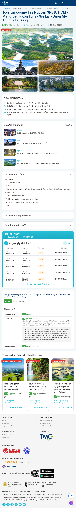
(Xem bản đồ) (58, 494)
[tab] (38, 132)
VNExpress (5, 437)
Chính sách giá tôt (45, 423)
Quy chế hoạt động (8, 426)
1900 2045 (31, 237)
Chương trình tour (13, 125)
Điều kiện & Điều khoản (46, 420)
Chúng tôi (5, 420)
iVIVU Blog (5, 423)
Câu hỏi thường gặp (45, 426)
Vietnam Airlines (7, 435)
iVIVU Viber (11, 466)
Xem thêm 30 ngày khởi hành (38, 284)
